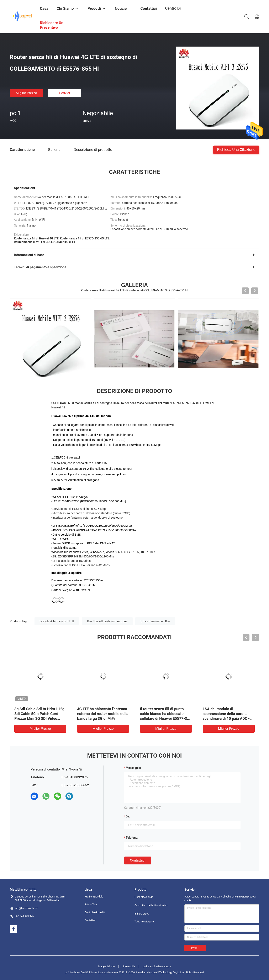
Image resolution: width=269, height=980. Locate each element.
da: (128, 816)
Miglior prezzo (26, 93)
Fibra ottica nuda (143, 897)
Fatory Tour (91, 904)
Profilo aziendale (94, 896)
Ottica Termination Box (155, 621)
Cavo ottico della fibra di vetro (150, 905)
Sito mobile (128, 966)
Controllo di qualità (95, 912)
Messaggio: (133, 767)
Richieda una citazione (236, 149)
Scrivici (64, 93)
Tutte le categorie (144, 921)
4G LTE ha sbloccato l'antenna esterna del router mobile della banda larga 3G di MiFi (102, 714)
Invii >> (195, 948)
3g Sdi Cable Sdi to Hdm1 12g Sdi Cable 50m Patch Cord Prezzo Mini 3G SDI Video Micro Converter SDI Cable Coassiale (39, 718)
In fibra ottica (141, 913)
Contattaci (137, 860)
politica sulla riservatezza (157, 966)
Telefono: (132, 837)
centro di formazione (175, 11)
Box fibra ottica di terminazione (107, 621)
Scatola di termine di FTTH (57, 621)
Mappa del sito (106, 966)
